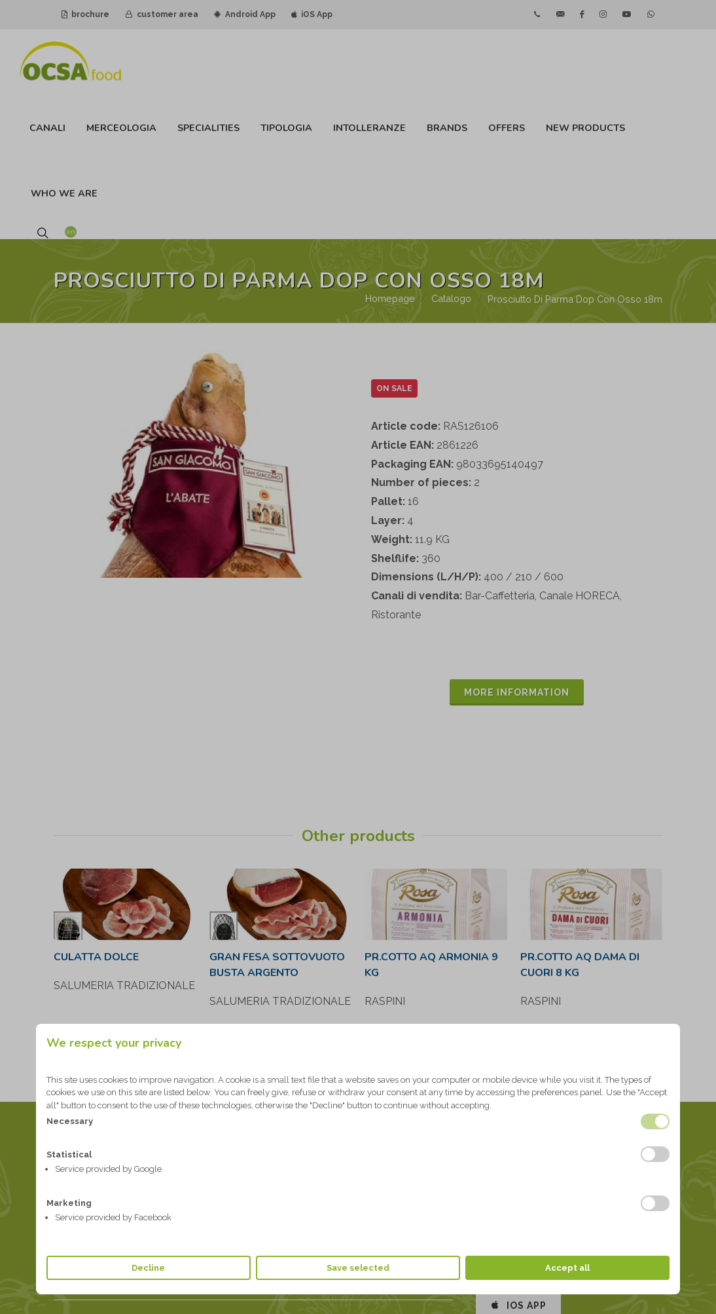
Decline (148, 1268)
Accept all (567, 1268)
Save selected (358, 1268)
